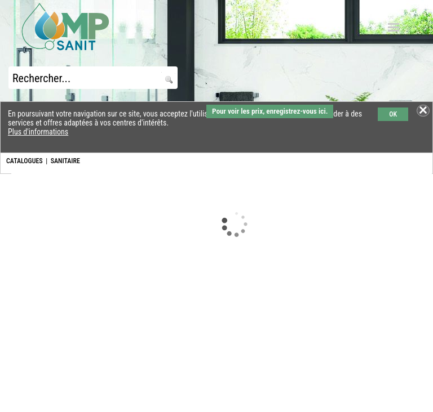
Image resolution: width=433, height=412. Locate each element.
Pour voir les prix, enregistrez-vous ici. (270, 111)
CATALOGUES (24, 161)
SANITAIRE (65, 161)
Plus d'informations (38, 131)
